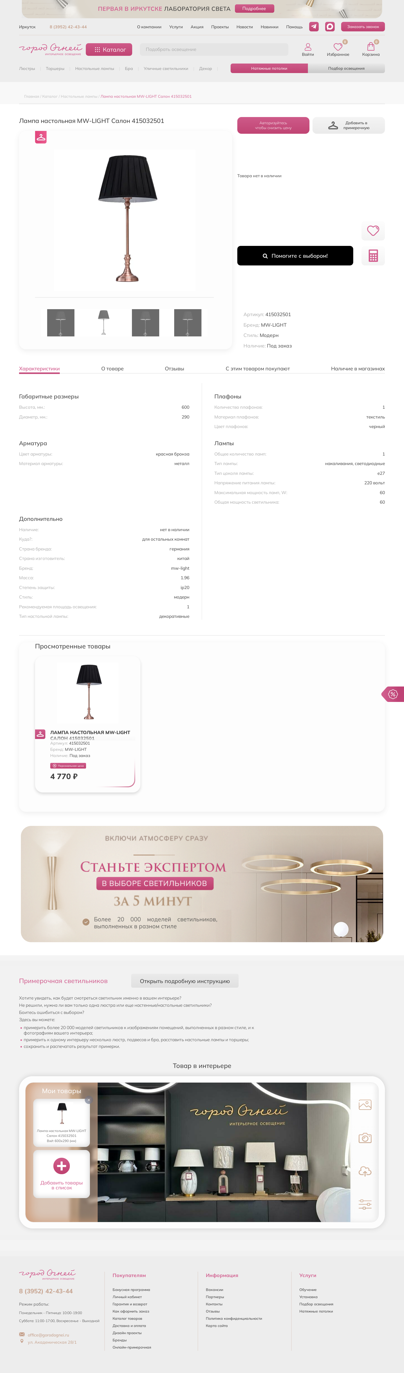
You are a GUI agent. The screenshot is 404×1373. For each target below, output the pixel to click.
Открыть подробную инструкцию (185, 980)
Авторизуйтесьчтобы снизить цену (273, 125)
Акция (197, 26)
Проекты (220, 26)
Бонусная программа (131, 1289)
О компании (149, 26)
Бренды (120, 1340)
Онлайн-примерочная (132, 1347)
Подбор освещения (346, 68)
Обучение (308, 1289)
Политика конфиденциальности (234, 1318)
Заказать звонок (363, 26)
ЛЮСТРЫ (27, 68)
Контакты (214, 1304)
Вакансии (214, 1289)
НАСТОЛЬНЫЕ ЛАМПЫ (94, 68)
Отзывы (213, 1311)
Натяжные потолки (269, 68)
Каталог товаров (127, 1318)
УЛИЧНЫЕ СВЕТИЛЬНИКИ (166, 68)
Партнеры (215, 1297)
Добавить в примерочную (348, 125)
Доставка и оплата (129, 1325)
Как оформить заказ (131, 1311)
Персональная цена (68, 766)
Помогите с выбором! (295, 255)
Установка (308, 1297)
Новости (245, 26)
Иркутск (27, 26)
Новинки (270, 26)
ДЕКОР (205, 68)
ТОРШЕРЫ (55, 68)
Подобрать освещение (171, 49)
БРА (129, 68)
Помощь (294, 26)
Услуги (176, 26)
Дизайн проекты (127, 1333)
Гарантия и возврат (130, 1304)
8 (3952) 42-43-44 (68, 26)
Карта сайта (217, 1325)
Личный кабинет (127, 1297)
